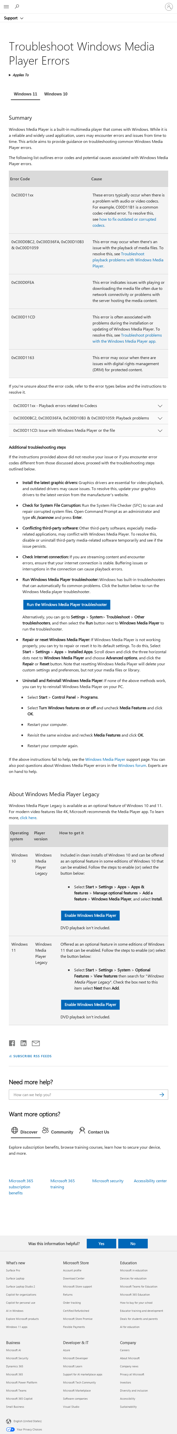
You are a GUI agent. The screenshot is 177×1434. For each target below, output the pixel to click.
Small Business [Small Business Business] (15, 1406)
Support (11, 17)
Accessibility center (150, 1180)
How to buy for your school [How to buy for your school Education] (136, 1302)
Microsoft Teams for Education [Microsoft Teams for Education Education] (138, 1286)
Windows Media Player (105, 759)
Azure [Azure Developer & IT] (66, 1350)
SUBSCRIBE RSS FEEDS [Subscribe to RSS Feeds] (32, 1056)
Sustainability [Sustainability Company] (128, 1406)
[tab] (25, 94)
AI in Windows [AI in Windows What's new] (14, 1311)
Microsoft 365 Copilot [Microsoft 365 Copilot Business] (19, 1398)
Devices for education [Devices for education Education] (133, 1278)
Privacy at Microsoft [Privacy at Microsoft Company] (132, 1374)
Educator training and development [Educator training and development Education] (141, 1311)
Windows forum (132, 765)
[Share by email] (33, 1042)
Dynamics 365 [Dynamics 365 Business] (14, 1366)
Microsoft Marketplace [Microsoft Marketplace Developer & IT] (77, 1390)
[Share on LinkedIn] (21, 1042)
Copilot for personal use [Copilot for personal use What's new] (20, 1302)
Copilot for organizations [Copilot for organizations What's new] (21, 1294)
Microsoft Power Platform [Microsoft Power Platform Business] (21, 1382)
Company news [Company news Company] (129, 1366)
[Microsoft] (88, 4)
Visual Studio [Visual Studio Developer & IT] (71, 1406)
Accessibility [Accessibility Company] (127, 1398)
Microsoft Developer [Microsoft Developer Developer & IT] (75, 1358)
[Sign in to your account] (169, 7)
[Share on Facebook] (12, 1042)
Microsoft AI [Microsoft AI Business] (13, 1350)
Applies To (20, 74)
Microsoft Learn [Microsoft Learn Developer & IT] (72, 1366)
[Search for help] (17, 7)
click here (28, 817)
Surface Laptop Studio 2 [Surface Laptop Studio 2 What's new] (20, 1286)
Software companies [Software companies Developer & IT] (75, 1398)
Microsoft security (108, 1180)
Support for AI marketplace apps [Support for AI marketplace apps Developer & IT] (82, 1374)
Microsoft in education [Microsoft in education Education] (134, 1270)
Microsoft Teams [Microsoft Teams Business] (16, 1390)
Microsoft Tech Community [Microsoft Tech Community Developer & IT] (79, 1382)
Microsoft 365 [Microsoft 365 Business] (14, 1374)
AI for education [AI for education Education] (129, 1327)
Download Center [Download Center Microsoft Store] (73, 1278)
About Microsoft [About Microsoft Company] (130, 1358)
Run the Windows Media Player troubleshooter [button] (67, 604)
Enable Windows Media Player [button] (90, 915)
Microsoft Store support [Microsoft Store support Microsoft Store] (77, 1286)
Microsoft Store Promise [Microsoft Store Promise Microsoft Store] (78, 1319)
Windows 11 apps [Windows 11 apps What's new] (16, 1327)
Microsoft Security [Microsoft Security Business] (17, 1358)
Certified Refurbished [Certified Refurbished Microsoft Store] (76, 1311)
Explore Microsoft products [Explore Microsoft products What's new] (22, 1319)
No (132, 1243)
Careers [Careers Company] (125, 1350)
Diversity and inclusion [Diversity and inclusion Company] (134, 1390)
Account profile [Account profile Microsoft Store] (72, 1270)
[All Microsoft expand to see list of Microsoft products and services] (6, 7)
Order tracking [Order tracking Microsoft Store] (72, 1302)
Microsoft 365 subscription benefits (21, 1186)
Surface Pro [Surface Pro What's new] (13, 1270)
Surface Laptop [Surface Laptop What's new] (15, 1278)
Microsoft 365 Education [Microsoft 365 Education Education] (135, 1294)
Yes (101, 1243)
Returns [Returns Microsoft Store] (68, 1294)
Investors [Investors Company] (125, 1382)
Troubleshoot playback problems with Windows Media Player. (128, 259)
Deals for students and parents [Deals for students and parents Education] (139, 1319)
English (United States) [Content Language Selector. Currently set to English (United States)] (28, 1421)
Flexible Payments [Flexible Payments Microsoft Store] (74, 1327)
